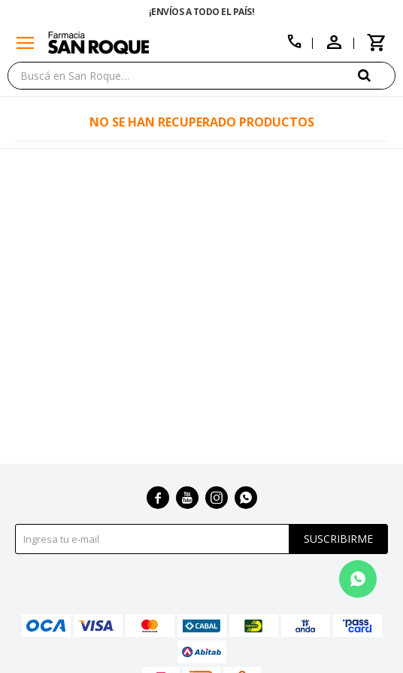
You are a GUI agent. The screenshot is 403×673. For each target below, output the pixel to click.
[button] (376, 75)
